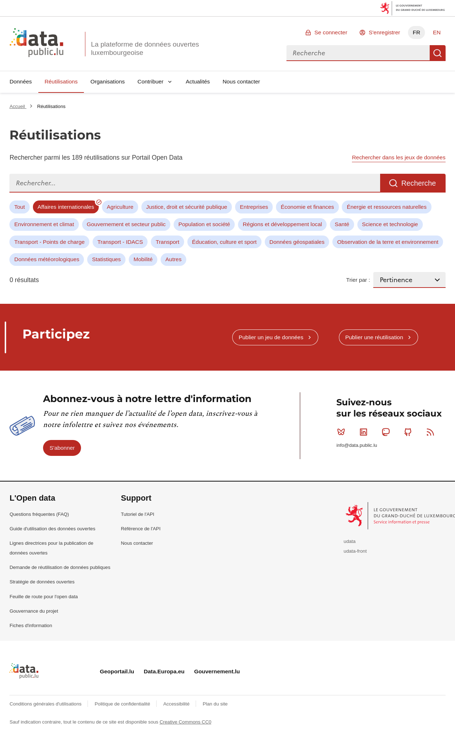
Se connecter (330, 32)
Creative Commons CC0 (185, 722)
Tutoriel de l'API (137, 514)
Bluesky (342, 432)
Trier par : (358, 280)
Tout (19, 207)
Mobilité (143, 259)
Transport (167, 242)
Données (20, 81)
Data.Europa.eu (164, 671)
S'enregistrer (384, 32)
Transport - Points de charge (49, 242)
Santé (342, 224)
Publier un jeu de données (271, 337)
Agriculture (120, 207)
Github (409, 432)
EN (437, 32)
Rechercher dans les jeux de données (398, 157)
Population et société (204, 224)
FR (416, 32)
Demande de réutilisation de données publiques (59, 567)
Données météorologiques (47, 259)
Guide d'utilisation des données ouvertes (52, 528)
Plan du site (215, 704)
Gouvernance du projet (33, 611)
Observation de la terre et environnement (387, 242)
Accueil (17, 106)
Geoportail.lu (117, 671)
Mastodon (387, 432)
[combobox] (358, 53)
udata (350, 541)
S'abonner (62, 448)
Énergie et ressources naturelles (387, 207)
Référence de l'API (141, 528)
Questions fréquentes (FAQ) (39, 514)
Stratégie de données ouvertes (42, 581)
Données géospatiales (296, 242)
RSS (432, 432)
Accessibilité (177, 704)
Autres (173, 259)
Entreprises (254, 207)
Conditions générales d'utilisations (46, 704)
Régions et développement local (282, 224)
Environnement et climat (44, 224)
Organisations (107, 81)
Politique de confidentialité (123, 704)
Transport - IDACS (120, 242)
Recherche (438, 53)
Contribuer (150, 81)
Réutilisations (61, 81)
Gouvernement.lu (217, 671)
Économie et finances (307, 207)
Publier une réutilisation (374, 337)
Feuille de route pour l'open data (43, 596)
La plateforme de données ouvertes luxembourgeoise (145, 48)
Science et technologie (390, 224)
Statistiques (106, 259)
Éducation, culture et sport (224, 242)
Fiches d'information (30, 625)
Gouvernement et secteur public (126, 224)
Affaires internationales (66, 207)
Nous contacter (241, 81)
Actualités (198, 81)
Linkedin (365, 432)
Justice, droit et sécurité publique (186, 207)
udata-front (355, 551)
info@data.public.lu (356, 445)
